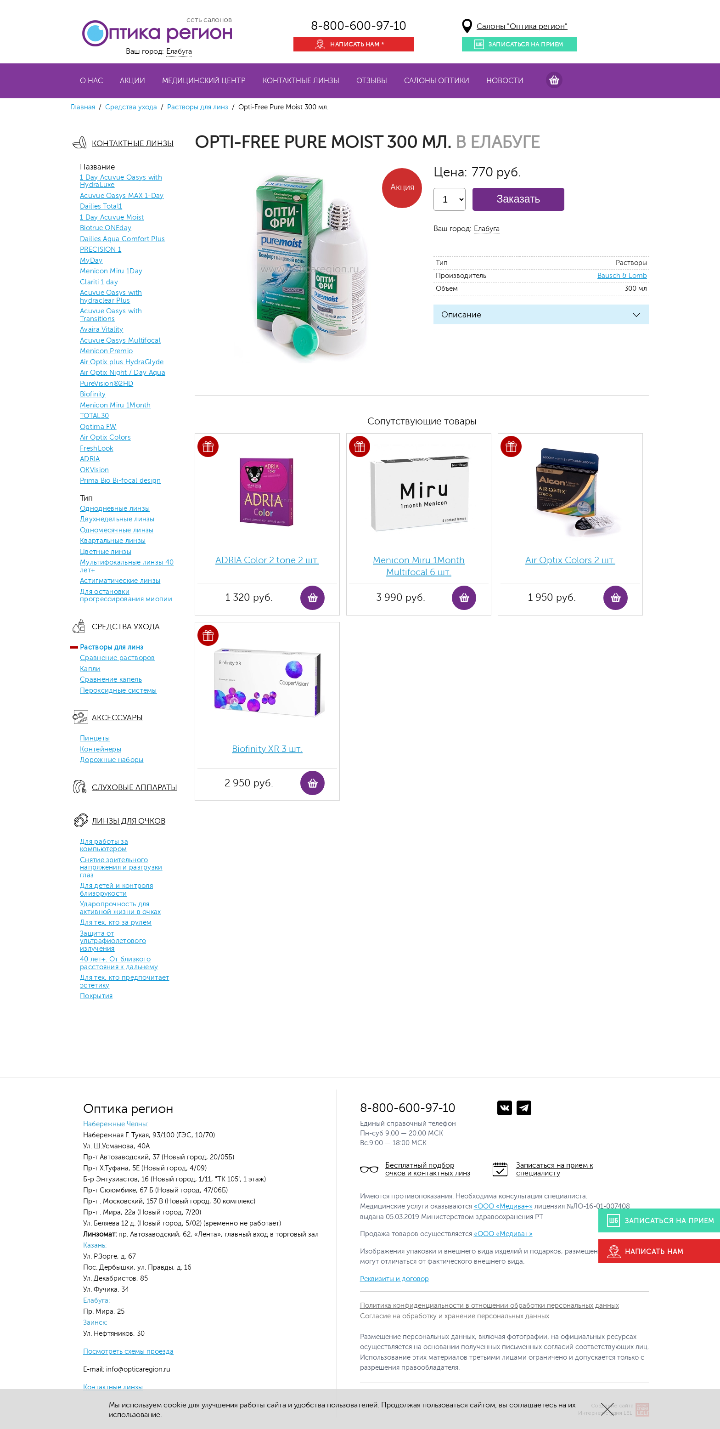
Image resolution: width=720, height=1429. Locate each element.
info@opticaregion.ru (137, 1369)
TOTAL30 (94, 416)
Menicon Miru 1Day (111, 271)
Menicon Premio (106, 351)
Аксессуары (117, 717)
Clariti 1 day (99, 282)
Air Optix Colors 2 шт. (570, 560)
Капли (90, 669)
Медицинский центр (204, 81)
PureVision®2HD (106, 384)
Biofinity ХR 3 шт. (267, 749)
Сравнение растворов (117, 658)
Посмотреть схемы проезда (128, 1352)
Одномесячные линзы (116, 530)
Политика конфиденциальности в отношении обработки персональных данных (489, 1306)
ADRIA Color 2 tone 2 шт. (267, 560)
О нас (91, 81)
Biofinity (93, 394)
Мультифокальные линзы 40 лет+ (127, 566)
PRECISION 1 (100, 250)
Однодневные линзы (115, 509)
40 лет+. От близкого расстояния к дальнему (119, 963)
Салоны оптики (436, 81)
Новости (504, 81)
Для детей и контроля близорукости (116, 890)
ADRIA (90, 459)
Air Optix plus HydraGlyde (122, 362)
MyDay (91, 261)
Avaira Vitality (102, 329)
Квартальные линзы (113, 541)
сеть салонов (209, 19)
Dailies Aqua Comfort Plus (122, 239)
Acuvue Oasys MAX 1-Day (122, 196)
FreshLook (96, 448)
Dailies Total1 (101, 206)
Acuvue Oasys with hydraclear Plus (111, 297)
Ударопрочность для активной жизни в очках (120, 908)
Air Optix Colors (105, 437)
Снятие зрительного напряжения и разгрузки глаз (121, 868)
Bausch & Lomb (622, 276)
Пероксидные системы (118, 691)
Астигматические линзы (120, 581)
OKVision (94, 470)
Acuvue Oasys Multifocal (120, 341)
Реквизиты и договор (394, 1279)
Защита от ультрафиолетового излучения (113, 941)
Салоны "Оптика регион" (522, 26)
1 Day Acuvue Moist (112, 217)
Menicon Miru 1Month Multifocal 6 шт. (419, 566)
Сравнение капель (111, 679)
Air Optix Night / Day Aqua (122, 373)
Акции (132, 81)
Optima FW (98, 427)
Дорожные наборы (112, 760)
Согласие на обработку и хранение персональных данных (454, 1316)
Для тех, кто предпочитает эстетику (124, 981)
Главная (83, 107)
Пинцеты (95, 738)
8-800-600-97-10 (358, 26)
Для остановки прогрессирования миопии (126, 596)
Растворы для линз (197, 107)
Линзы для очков (128, 821)
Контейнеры (100, 749)
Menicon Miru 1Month (115, 405)
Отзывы (371, 81)
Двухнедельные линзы (117, 519)
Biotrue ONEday (105, 228)
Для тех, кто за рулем (116, 922)
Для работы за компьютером (104, 845)
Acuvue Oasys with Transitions (111, 315)
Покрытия (96, 996)
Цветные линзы (105, 552)
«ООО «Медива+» (503, 1206)
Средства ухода (131, 107)
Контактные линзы (301, 81)
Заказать (518, 199)
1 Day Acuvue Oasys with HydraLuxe (121, 181)
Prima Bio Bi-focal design (120, 481)
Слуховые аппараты (134, 787)
